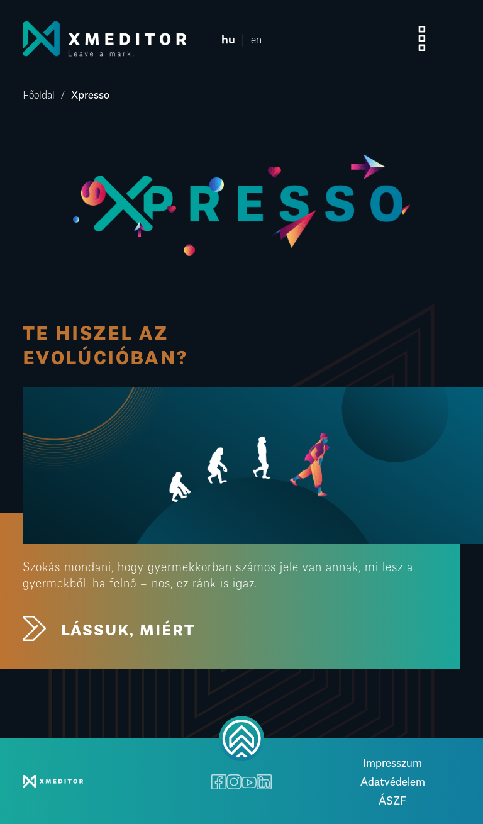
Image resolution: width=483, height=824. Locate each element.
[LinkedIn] (264, 781)
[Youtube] (249, 781)
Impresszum (392, 761)
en (256, 38)
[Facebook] (218, 781)
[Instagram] (234, 781)
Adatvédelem (392, 780)
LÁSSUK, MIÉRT (108, 628)
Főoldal (39, 93)
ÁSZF (392, 799)
